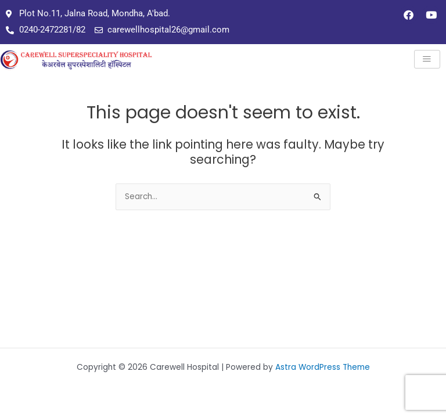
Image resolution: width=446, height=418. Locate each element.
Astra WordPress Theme (322, 367)
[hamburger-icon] (427, 59)
